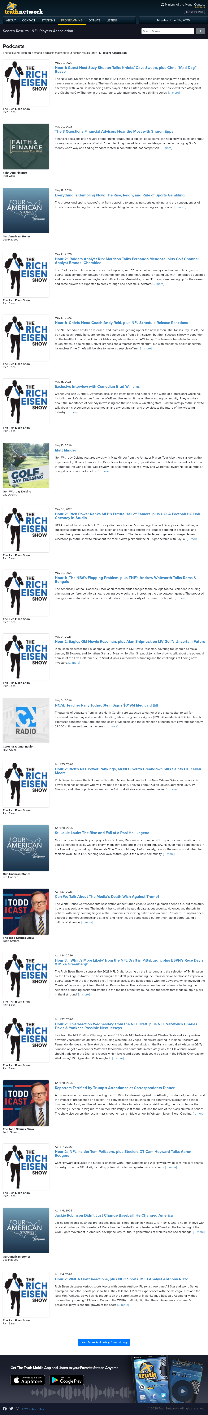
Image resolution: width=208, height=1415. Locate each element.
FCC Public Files (33, 1409)
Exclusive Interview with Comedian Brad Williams (97, 386)
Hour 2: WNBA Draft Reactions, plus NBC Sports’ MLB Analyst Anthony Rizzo (121, 1279)
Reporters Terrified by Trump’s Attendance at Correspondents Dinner (115, 1088)
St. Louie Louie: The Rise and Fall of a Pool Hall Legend (102, 833)
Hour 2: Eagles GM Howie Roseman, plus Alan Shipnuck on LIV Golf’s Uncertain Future (130, 641)
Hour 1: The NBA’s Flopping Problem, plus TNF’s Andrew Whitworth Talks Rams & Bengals (125, 580)
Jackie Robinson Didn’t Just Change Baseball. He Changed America (114, 1215)
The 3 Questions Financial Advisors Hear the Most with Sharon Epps (114, 131)
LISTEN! (111, 20)
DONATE (94, 20)
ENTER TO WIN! (194, 12)
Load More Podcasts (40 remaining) (104, 1342)
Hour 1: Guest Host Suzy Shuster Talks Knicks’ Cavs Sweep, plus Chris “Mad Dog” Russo (126, 69)
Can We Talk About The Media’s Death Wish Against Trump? (107, 896)
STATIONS (48, 20)
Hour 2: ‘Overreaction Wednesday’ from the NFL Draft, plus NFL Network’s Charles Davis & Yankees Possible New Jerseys (126, 1026)
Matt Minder (65, 450)
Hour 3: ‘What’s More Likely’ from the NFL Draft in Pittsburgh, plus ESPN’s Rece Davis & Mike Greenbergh (129, 962)
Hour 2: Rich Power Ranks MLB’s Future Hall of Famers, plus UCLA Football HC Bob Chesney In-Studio (127, 516)
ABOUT (11, 20)
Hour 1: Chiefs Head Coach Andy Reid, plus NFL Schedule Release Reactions (121, 323)
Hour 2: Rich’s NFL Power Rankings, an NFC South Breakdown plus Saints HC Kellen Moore (128, 771)
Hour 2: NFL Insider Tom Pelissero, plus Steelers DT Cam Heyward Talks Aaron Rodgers (123, 1153)
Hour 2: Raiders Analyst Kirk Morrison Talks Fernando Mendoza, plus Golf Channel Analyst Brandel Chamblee (127, 261)
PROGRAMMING (72, 20)
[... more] (173, 93)
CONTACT (28, 20)
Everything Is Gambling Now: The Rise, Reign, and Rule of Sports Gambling (120, 195)
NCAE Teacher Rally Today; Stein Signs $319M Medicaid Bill (106, 705)
